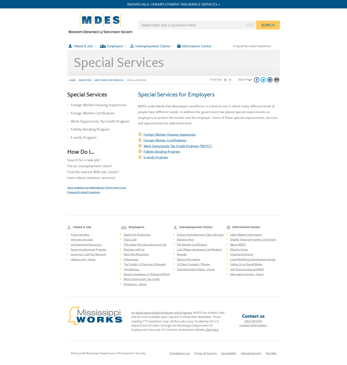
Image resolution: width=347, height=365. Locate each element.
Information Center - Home (247, 274)
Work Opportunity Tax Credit (142, 279)
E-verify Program (155, 157)
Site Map (271, 353)
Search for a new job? (83, 160)
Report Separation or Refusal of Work (147, 274)
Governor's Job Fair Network (88, 254)
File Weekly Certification (192, 244)
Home (72, 80)
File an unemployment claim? (89, 166)
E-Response (131, 259)
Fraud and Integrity (242, 254)
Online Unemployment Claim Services (200, 234)
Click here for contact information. (253, 323)
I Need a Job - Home (83, 259)
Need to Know (239, 249)
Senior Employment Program (89, 249)
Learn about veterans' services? (91, 178)
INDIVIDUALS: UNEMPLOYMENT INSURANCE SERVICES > (173, 4)
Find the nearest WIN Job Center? (93, 172)
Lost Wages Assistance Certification (199, 249)
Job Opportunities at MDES (247, 269)
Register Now (185, 239)
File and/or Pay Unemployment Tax (145, 244)
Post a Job (130, 239)
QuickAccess (132, 269)
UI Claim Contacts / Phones (193, 264)
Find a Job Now (80, 234)
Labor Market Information (246, 234)
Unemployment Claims (152, 46)
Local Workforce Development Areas (252, 259)
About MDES (238, 244)
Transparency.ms (179, 353)
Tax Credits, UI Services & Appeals (145, 264)
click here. (212, 329)
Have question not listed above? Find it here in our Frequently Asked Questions (96, 189)
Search (268, 25)
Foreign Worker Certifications (164, 140)
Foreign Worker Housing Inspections (169, 134)
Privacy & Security (205, 353)
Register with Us (134, 249)
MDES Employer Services (109, 80)
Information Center (196, 46)
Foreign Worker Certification (92, 113)
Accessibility (229, 353)
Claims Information (188, 259)
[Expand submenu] (95, 46)
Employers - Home (135, 284)
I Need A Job (83, 46)
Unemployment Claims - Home (196, 269)
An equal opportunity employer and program (161, 312)
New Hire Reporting (136, 254)
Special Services (136, 80)
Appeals (182, 254)
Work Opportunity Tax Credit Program (100, 121)
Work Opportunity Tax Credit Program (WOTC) (177, 145)
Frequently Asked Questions (252, 46)
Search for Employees (137, 234)
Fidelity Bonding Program (161, 151)
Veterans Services (82, 239)
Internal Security (251, 353)
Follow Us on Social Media (246, 264)
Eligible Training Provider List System (253, 239)
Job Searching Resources (86, 244)
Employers (115, 46)
